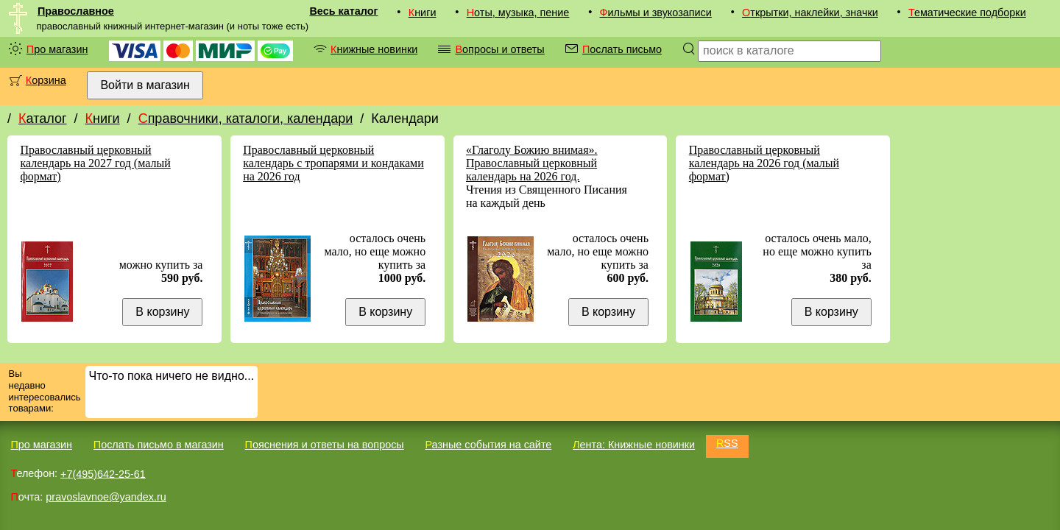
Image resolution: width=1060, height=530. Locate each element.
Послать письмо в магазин (158, 445)
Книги (423, 12)
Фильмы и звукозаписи (656, 12)
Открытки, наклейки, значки (810, 12)
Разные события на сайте (488, 445)
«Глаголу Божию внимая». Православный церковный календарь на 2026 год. (532, 163)
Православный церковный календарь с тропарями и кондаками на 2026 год (333, 163)
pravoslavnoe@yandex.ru (106, 497)
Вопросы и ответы (499, 49)
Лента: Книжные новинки (634, 445)
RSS (727, 443)
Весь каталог (343, 11)
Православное (76, 11)
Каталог (42, 118)
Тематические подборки (967, 12)
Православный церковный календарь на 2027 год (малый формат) (95, 163)
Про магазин (57, 49)
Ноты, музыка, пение (518, 12)
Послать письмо (622, 49)
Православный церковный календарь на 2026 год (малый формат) (764, 163)
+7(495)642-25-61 (103, 473)
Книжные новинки (374, 49)
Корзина (46, 80)
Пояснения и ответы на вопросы (324, 445)
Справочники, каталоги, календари (245, 118)
